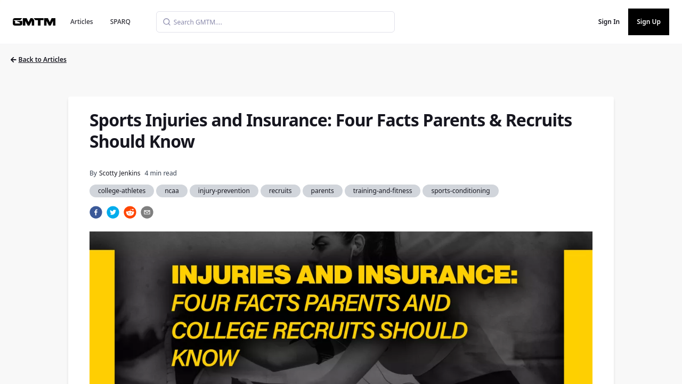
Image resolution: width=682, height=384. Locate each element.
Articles (81, 21)
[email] (147, 212)
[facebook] (96, 212)
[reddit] (130, 212)
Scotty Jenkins (120, 173)
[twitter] (113, 212)
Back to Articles (39, 59)
